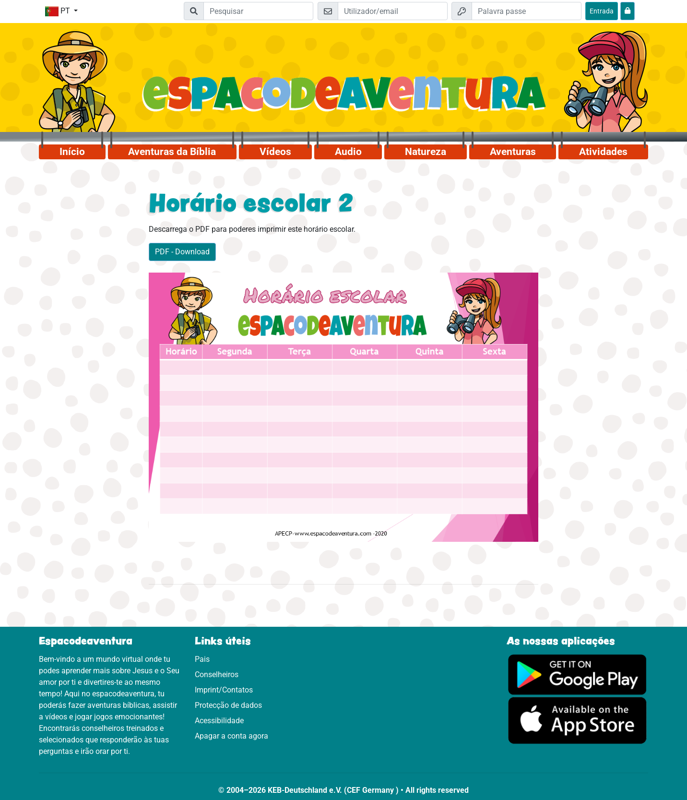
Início (72, 151)
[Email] (393, 11)
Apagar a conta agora (231, 735)
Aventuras (513, 151)
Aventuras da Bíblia (172, 151)
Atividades (603, 151)
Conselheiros (216, 674)
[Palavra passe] (526, 11)
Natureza (425, 151)
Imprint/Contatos (224, 689)
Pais (202, 659)
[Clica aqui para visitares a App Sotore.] (577, 720)
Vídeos (275, 151)
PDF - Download (182, 251)
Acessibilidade (219, 720)
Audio (348, 151)
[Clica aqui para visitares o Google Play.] (577, 674)
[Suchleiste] (258, 11)
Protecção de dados (228, 705)
